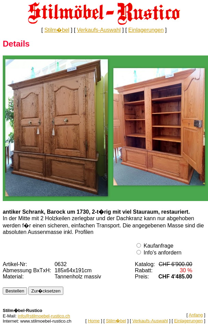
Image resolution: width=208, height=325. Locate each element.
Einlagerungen (146, 30)
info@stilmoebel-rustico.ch (44, 315)
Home (94, 320)
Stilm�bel (56, 30)
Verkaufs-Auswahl (99, 30)
